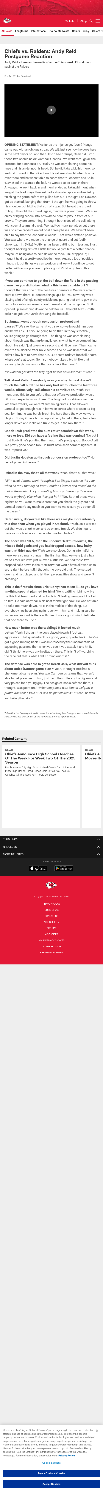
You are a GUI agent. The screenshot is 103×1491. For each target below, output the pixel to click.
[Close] (97, 1431)
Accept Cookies (52, 1483)
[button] (51, 110)
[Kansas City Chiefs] (51, 907)
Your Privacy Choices (52, 962)
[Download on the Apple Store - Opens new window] (38, 890)
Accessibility (51, 944)
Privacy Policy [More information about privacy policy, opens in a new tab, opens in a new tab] (66, 1455)
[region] (51, 1458)
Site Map (52, 949)
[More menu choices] (98, 20)
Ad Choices (51, 956)
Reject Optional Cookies (51, 1473)
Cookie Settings (51, 968)
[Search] (91, 20)
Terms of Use (51, 931)
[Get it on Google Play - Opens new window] (63, 891)
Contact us (51, 937)
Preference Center (51, 974)
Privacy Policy (51, 925)
